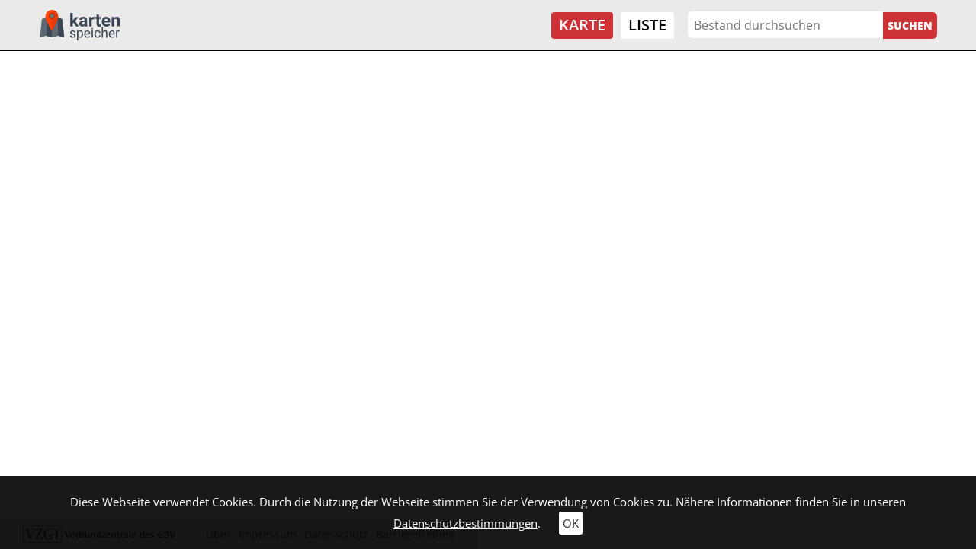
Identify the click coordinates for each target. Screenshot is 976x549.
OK (571, 523)
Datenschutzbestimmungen (465, 523)
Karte (582, 24)
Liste (647, 24)
